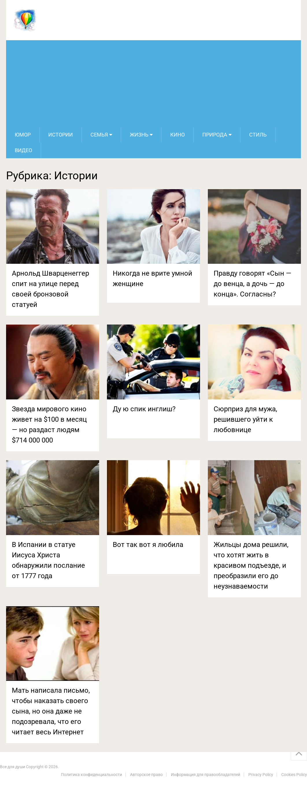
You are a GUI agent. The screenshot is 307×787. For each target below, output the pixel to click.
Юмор (23, 135)
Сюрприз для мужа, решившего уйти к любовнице (245, 419)
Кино (177, 135)
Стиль (258, 135)
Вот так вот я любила (148, 545)
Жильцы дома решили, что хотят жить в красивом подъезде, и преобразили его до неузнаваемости (251, 565)
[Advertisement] (153, 83)
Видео (23, 150)
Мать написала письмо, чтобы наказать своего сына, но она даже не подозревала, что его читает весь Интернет (51, 711)
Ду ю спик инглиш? (144, 409)
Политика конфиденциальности (91, 774)
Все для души (12, 766)
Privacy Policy (260, 774)
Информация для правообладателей (205, 774)
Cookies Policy (294, 774)
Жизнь (139, 135)
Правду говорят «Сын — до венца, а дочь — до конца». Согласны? (252, 283)
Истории (60, 135)
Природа (214, 135)
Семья (99, 135)
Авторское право (146, 774)
